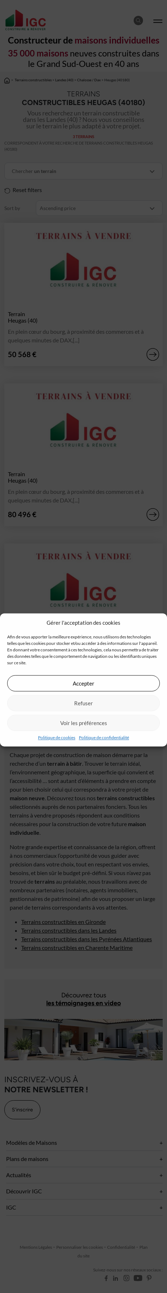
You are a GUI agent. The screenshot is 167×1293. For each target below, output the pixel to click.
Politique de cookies (56, 737)
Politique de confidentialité (104, 737)
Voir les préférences (83, 723)
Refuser (83, 703)
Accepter (83, 683)
